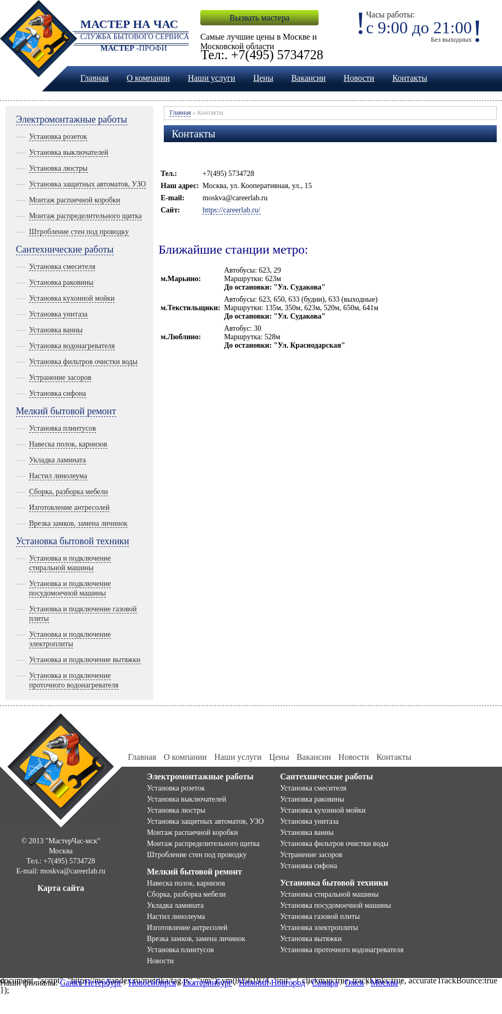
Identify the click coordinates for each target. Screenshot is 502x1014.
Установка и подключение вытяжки (85, 660)
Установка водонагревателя (72, 346)
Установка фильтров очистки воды (83, 362)
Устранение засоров (60, 378)
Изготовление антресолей (69, 507)
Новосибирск (152, 982)
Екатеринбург (207, 982)
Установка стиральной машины (329, 894)
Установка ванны (55, 330)
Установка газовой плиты (320, 916)
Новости (358, 77)
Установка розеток (58, 137)
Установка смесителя (62, 267)
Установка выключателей (68, 152)
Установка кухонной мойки (72, 298)
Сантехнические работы (65, 249)
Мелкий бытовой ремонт (66, 411)
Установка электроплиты (319, 928)
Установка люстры (58, 168)
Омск (355, 982)
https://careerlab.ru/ (231, 210)
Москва (384, 982)
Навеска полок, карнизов (68, 444)
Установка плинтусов (62, 428)
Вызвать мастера (259, 17)
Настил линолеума (58, 476)
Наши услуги (211, 77)
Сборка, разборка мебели (68, 492)
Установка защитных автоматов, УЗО (87, 184)
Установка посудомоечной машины (335, 905)
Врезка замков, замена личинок (78, 523)
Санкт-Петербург (91, 982)
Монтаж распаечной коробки (74, 200)
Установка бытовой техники (72, 541)
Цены (263, 77)
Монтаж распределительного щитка (85, 216)
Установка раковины (61, 282)
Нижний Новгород (272, 982)
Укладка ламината (57, 460)
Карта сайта (61, 887)
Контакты (409, 77)
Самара (325, 982)
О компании (148, 77)
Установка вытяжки (311, 939)
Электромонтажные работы (71, 119)
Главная (94, 77)
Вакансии (308, 77)
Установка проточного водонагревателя (342, 950)
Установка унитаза (58, 314)
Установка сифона (57, 393)
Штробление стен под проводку (79, 232)
